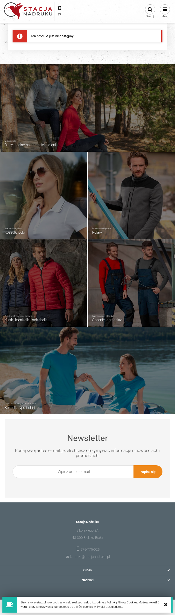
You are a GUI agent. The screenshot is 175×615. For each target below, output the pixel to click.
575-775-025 (90, 549)
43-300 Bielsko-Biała (87, 537)
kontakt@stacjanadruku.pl (90, 556)
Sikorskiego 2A (87, 530)
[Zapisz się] (147, 471)
